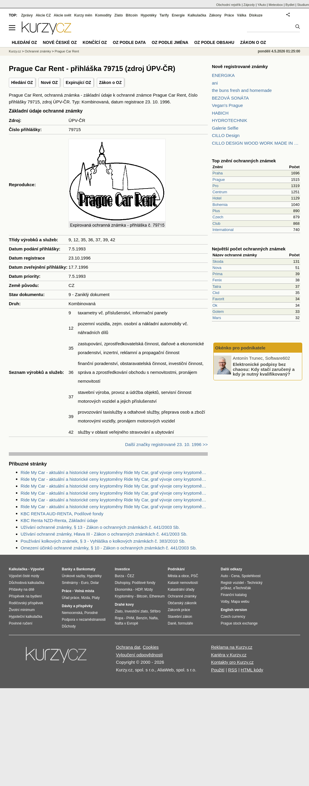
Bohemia (219, 204)
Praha (217, 173)
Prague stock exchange (239, 623)
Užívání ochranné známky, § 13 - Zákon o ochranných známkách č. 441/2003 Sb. (100, 527)
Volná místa (84, 591)
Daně (172, 623)
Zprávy (27, 15)
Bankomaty (85, 569)
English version (234, 610)
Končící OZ (95, 42)
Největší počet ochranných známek (248, 248)
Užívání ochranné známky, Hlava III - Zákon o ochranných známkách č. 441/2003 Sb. (104, 533)
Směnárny (70, 583)
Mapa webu (240, 602)
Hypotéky (149, 15)
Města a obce (178, 576)
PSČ (194, 576)
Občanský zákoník (182, 603)
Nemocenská (72, 613)
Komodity (103, 15)
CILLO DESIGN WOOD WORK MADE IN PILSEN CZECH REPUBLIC (256, 143)
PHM (130, 618)
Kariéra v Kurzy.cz (229, 654)
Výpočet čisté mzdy (24, 576)
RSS (232, 669)
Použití (218, 669)
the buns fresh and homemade (242, 90)
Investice (122, 569)
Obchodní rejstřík (228, 4)
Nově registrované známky (240, 66)
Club (216, 223)
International (223, 229)
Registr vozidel (232, 583)
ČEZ (130, 576)
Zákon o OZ (110, 82)
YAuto (262, 4)
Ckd (215, 292)
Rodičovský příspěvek (26, 603)
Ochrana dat (128, 647)
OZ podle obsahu (214, 42)
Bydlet (290, 4)
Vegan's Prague (227, 105)
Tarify (164, 15)
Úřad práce (70, 598)
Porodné (91, 613)
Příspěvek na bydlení (25, 596)
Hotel (216, 198)
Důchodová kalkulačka (26, 583)
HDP (138, 589)
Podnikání (176, 569)
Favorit (218, 299)
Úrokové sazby (73, 576)
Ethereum (157, 596)
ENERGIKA (223, 75)
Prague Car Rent (67, 51)
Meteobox (276, 4)
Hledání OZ (22, 82)
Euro (84, 583)
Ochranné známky (38, 51)
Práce (229, 15)
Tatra (216, 286)
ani (215, 82)
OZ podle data (129, 42)
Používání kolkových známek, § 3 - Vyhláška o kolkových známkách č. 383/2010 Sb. (103, 541)
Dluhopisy (122, 583)
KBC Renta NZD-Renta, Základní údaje (59, 520)
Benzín (141, 618)
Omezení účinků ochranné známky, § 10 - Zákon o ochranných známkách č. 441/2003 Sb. (109, 547)
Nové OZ (49, 82)
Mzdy (148, 589)
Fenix (217, 280)
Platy (96, 598)
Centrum (219, 192)
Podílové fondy (143, 583)
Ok (214, 305)
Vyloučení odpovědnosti (139, 654)
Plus (216, 211)
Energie (178, 15)
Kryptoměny (124, 596)
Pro (215, 186)
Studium (303, 4)
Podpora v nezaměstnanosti (84, 619)
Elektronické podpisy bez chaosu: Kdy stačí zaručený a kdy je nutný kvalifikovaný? (264, 369)
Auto (224, 576)
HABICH (220, 112)
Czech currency (233, 617)
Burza (119, 576)
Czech (217, 217)
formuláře (185, 623)
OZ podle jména (170, 42)
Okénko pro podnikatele (240, 347)
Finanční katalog (234, 595)
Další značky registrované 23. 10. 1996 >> (166, 444)
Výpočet (37, 569)
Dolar (94, 583)
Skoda (217, 261)
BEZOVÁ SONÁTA (230, 97)
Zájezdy (249, 4)
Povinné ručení (20, 623)
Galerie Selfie (225, 128)
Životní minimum (22, 610)
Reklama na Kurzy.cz (231, 647)
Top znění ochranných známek (244, 160)
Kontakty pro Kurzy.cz (232, 662)
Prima (217, 274)
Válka (241, 15)
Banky (67, 569)
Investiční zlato (136, 611)
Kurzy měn (83, 15)
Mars (216, 318)
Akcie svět (62, 15)
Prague (218, 179)
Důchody (69, 626)
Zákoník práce (179, 610)
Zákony (215, 15)
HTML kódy (252, 669)
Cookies (151, 647)
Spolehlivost (251, 576)
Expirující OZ (78, 82)
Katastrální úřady (181, 589)
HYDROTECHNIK (229, 120)
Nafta (153, 618)
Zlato (118, 15)
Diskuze (256, 15)
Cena (235, 576)
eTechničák (242, 588)
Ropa (119, 618)
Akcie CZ (43, 15)
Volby (225, 602)
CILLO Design (226, 135)
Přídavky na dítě (21, 589)
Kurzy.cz (15, 51)
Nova (216, 267)
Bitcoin (132, 15)
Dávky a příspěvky (77, 606)
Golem (218, 311)
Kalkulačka (197, 15)
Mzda (85, 598)
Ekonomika (123, 589)
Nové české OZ (60, 42)
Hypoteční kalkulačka (25, 617)
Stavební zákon (180, 617)
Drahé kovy (124, 604)
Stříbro (155, 611)
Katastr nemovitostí (183, 583)
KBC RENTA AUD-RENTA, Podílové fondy (62, 513)
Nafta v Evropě (126, 623)
